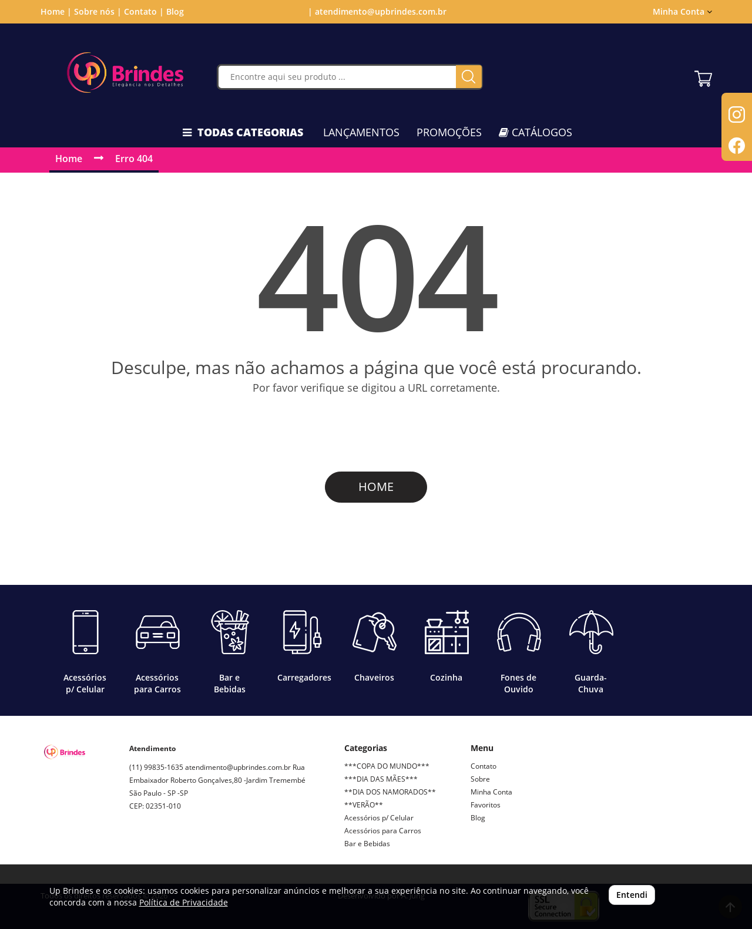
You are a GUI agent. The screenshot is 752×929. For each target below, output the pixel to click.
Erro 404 (134, 158)
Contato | (144, 11)
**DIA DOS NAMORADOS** (390, 792)
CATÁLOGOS (535, 132)
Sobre (480, 779)
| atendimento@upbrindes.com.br (376, 11)
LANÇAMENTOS (361, 132)
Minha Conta (682, 11)
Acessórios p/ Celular (379, 818)
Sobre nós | (98, 11)
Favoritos (486, 805)
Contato (483, 766)
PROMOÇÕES (449, 132)
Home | (56, 11)
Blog (175, 11)
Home (68, 158)
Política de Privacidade (183, 902)
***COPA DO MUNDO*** (386, 766)
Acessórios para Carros (382, 831)
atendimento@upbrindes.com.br (238, 767)
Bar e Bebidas (367, 844)
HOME (376, 486)
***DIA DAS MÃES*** (381, 779)
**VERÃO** (363, 805)
